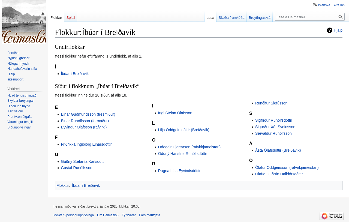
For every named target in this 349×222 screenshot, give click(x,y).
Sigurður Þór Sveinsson (275, 127)
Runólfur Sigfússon (271, 103)
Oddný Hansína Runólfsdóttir (182, 153)
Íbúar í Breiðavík (75, 73)
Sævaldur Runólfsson (273, 133)
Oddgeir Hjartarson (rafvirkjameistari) (189, 147)
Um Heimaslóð (108, 215)
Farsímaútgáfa (149, 215)
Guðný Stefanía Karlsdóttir (83, 161)
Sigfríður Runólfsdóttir (273, 120)
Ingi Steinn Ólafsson (175, 113)
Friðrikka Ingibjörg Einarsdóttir (86, 144)
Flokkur (62, 185)
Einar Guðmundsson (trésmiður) (88, 114)
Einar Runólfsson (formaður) (85, 121)
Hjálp (338, 30)
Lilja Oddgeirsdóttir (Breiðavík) (183, 130)
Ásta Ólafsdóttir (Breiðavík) (278, 150)
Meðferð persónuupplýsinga (73, 215)
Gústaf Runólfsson (76, 168)
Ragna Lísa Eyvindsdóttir (179, 171)
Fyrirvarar (129, 215)
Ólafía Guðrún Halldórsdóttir (279, 174)
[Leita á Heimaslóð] (310, 17)
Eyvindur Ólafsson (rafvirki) (84, 127)
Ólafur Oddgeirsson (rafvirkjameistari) (287, 167)
